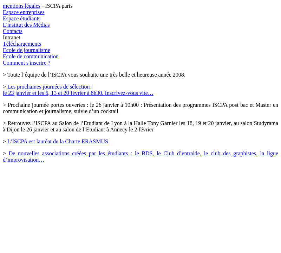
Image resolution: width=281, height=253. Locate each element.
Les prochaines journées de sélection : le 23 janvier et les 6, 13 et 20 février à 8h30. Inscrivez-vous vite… (78, 90)
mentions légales (21, 6)
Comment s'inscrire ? (26, 63)
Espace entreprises (24, 12)
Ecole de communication (31, 56)
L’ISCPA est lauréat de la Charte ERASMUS (57, 141)
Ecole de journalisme (26, 50)
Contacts (12, 31)
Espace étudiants (21, 18)
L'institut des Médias (26, 25)
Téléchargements (22, 44)
